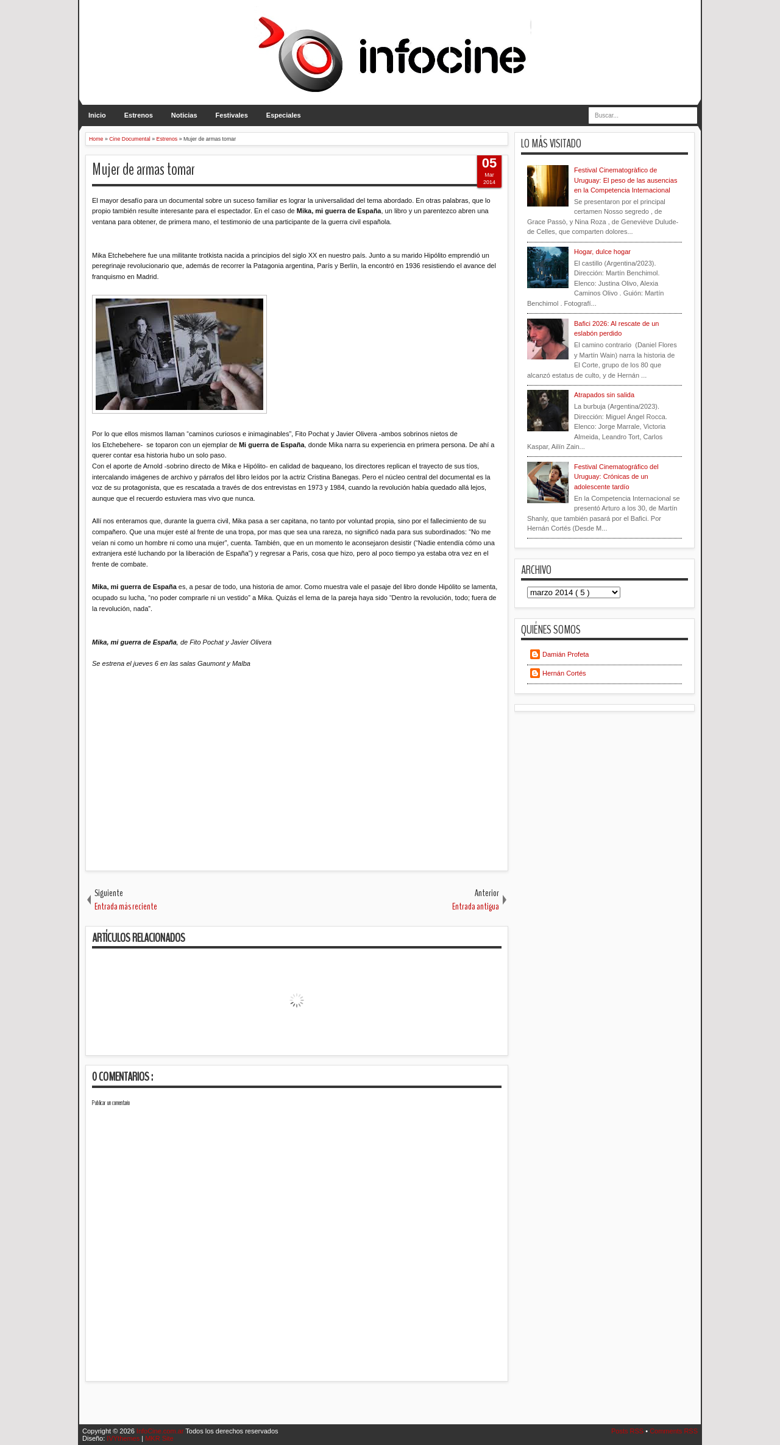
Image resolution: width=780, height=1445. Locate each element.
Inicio (97, 115)
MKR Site (159, 1438)
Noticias (184, 115)
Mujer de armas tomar (143, 169)
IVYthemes (124, 1438)
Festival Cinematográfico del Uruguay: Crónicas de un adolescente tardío (616, 476)
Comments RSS (674, 1431)
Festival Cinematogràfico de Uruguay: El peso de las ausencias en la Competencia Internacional (625, 180)
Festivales (232, 115)
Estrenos (138, 115)
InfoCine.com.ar (161, 1431)
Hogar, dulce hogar (602, 251)
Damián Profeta (565, 654)
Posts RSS (628, 1431)
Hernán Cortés (564, 673)
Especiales (283, 115)
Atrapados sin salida (604, 394)
